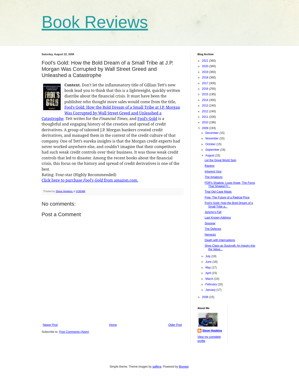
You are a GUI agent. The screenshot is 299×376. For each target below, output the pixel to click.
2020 (205, 66)
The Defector (213, 229)
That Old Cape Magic (218, 191)
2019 (205, 72)
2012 (205, 111)
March (209, 279)
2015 (205, 94)
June (208, 261)
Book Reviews (95, 22)
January (210, 290)
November (212, 138)
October (210, 144)
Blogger (184, 366)
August (210, 155)
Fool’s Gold (147, 118)
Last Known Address (218, 217)
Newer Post (50, 325)
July (208, 256)
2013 (205, 105)
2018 (205, 77)
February (211, 284)
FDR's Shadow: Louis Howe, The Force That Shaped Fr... (230, 184)
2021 (205, 60)
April (208, 273)
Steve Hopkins (212, 330)
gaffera (156, 366)
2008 (205, 297)
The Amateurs (214, 177)
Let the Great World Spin (220, 160)
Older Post (175, 325)
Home (113, 325)
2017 (205, 83)
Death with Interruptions (220, 240)
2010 (205, 122)
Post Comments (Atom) (74, 332)
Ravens (209, 165)
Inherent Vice (213, 171)
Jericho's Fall (213, 212)
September (212, 149)
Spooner (210, 223)
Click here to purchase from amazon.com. (90, 180)
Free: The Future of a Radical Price (227, 197)
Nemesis (210, 234)
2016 (205, 88)
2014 (205, 100)
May (208, 267)
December (212, 133)
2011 (205, 117)
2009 (205, 128)
